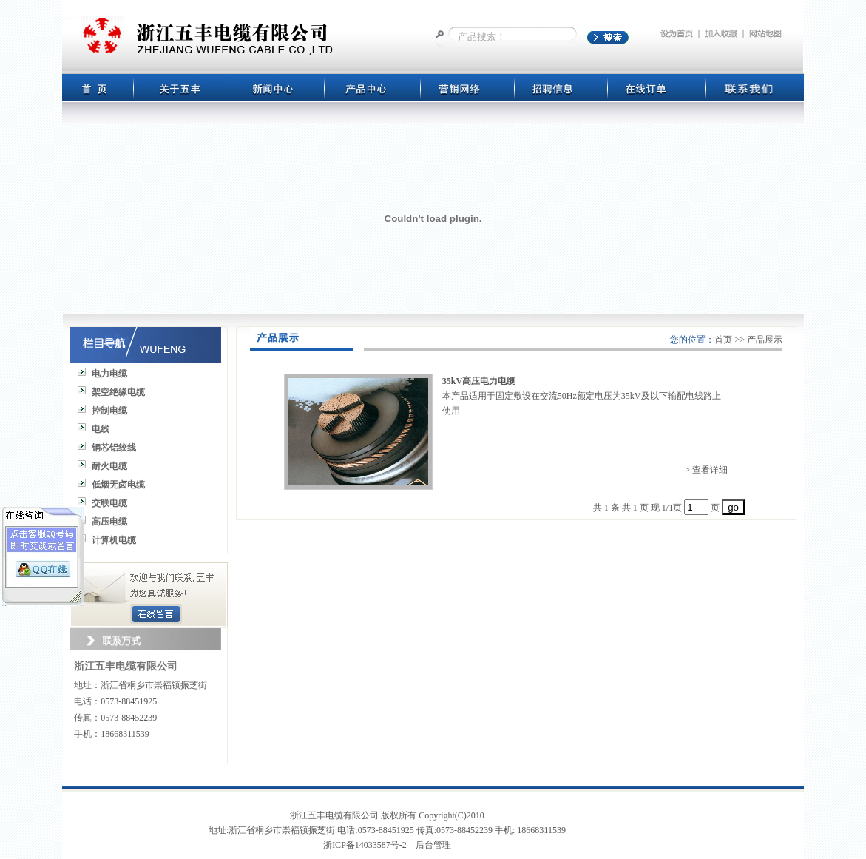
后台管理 (433, 845)
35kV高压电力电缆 (478, 381)
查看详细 (710, 470)
